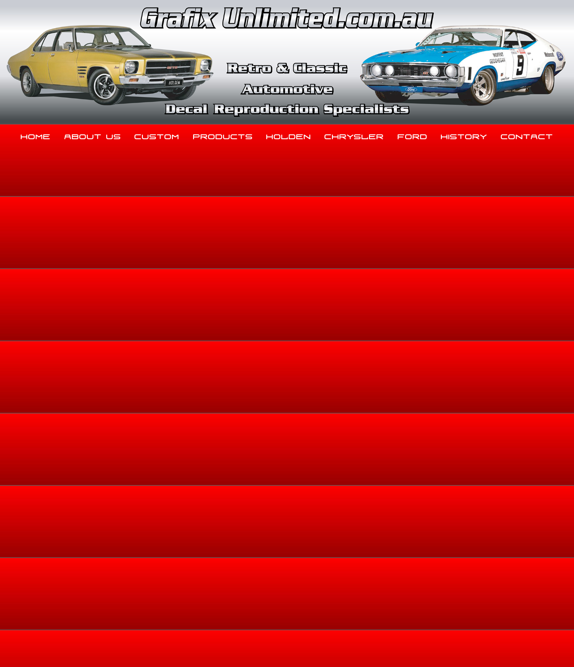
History (464, 135)
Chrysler (354, 135)
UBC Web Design (292, 649)
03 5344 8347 (66, 578)
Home (36, 135)
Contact (527, 135)
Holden (288, 135)
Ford (413, 135)
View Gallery (312, 218)
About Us (92, 135)
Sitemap (55, 649)
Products (223, 135)
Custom (156, 135)
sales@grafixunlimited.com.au (92, 600)
